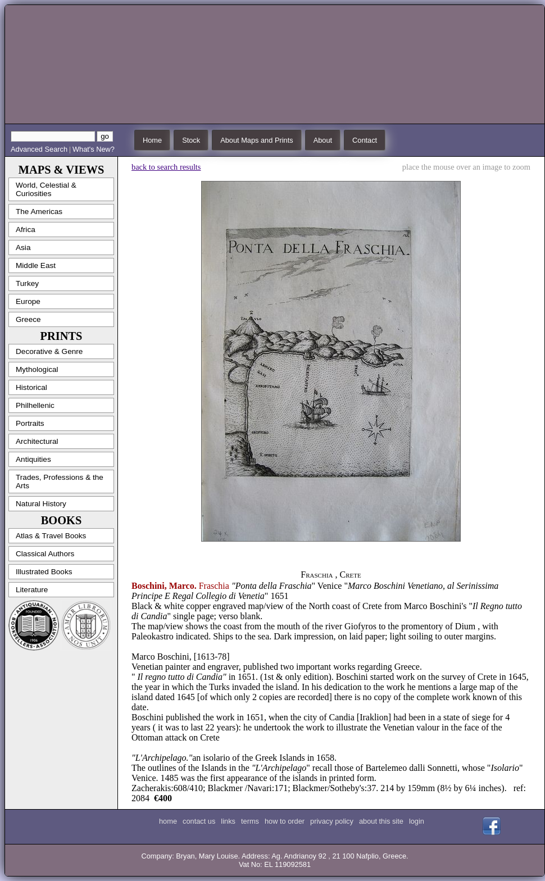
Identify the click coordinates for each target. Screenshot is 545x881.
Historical (31, 387)
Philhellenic (35, 405)
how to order (285, 821)
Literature (32, 589)
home (168, 821)
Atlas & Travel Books (51, 536)
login (416, 821)
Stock (191, 140)
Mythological (37, 369)
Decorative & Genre (49, 351)
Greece (28, 319)
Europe (28, 301)
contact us (199, 821)
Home (152, 140)
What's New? (93, 149)
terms (250, 821)
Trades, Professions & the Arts (59, 481)
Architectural (37, 441)
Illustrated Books (44, 571)
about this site (381, 821)
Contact (364, 140)
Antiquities (33, 459)
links (228, 821)
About (323, 140)
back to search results (166, 166)
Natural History (41, 503)
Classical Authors (45, 554)
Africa (25, 229)
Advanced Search (39, 149)
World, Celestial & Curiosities (46, 189)
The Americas (39, 211)
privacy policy (331, 821)
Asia (23, 247)
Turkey (27, 283)
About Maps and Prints (256, 140)
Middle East (36, 265)
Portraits (30, 423)
